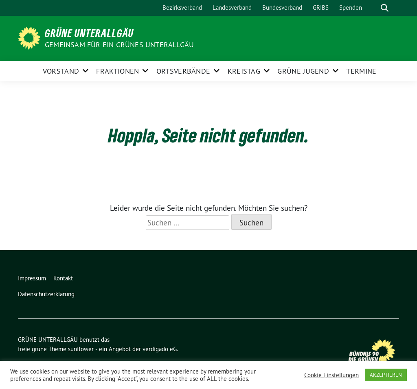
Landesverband (232, 7)
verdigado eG (160, 349)
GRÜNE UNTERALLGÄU (89, 33)
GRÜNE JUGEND (303, 71)
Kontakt (63, 278)
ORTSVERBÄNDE (183, 71)
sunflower (81, 349)
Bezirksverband (182, 7)
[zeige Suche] (385, 8)
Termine (361, 71)
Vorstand (61, 71)
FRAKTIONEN (117, 71)
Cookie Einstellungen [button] (331, 375)
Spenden (350, 7)
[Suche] (373, 8)
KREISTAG (244, 71)
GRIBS (321, 7)
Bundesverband (282, 7)
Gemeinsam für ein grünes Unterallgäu (119, 44)
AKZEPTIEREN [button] (386, 375)
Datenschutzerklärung (46, 294)
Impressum (32, 278)
